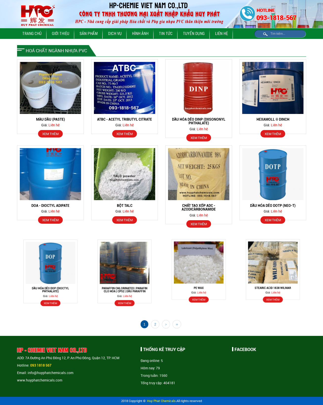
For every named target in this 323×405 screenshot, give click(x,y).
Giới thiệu (60, 33)
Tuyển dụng (194, 33)
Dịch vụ (115, 33)
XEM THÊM (50, 134)
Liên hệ (221, 33)
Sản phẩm (89, 33)
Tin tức (165, 33)
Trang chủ (32, 33)
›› (177, 324)
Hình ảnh (140, 33)
